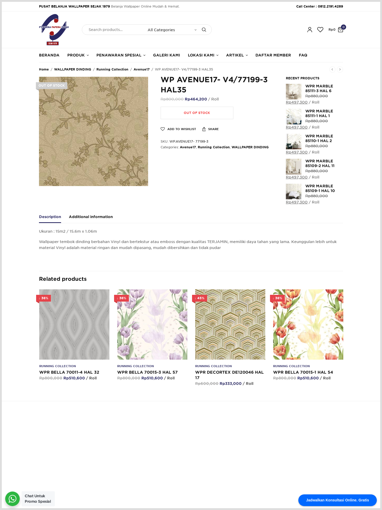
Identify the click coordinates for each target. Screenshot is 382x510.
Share (210, 129)
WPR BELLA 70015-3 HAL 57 (147, 372)
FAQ (303, 55)
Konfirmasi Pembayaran (214, 462)
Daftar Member (273, 55)
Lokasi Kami (201, 55)
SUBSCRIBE (330, 464)
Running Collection (112, 69)
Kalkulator (151, 470)
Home (44, 69)
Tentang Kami (154, 446)
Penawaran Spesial (118, 55)
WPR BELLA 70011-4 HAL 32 (69, 372)
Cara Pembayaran (209, 454)
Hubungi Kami (154, 454)
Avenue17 (142, 69)
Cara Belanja (205, 446)
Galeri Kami (166, 55)
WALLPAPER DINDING (72, 69)
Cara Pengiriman (208, 470)
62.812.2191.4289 (126, 418)
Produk (76, 55)
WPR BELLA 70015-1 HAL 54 (303, 372)
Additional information (91, 217)
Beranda (49, 55)
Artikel (235, 55)
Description (50, 217)
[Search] (204, 30)
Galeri (147, 462)
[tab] (54, 219)
